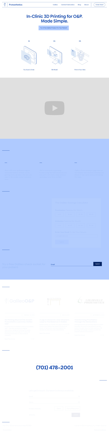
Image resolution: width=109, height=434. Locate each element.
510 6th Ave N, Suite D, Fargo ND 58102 (21, 424)
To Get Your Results (70, 230)
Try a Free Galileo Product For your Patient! (53, 28)
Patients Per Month (69, 208)
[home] (15, 4)
